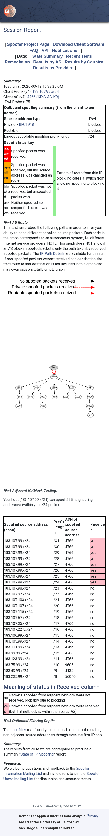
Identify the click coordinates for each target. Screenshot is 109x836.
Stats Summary (47, 56)
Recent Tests (79, 56)
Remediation (17, 62)
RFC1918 (26, 124)
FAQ (34, 50)
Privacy (92, 815)
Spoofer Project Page (28, 44)
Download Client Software (78, 44)
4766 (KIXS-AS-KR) (43, 97)
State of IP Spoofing (37, 754)
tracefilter (18, 730)
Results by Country (84, 62)
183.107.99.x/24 (45, 91)
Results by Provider (52, 68)
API (44, 50)
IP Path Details (52, 253)
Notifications (64, 50)
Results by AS (47, 62)
